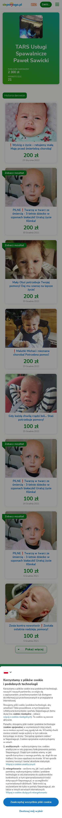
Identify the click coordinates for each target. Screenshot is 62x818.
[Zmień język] (8, 672)
